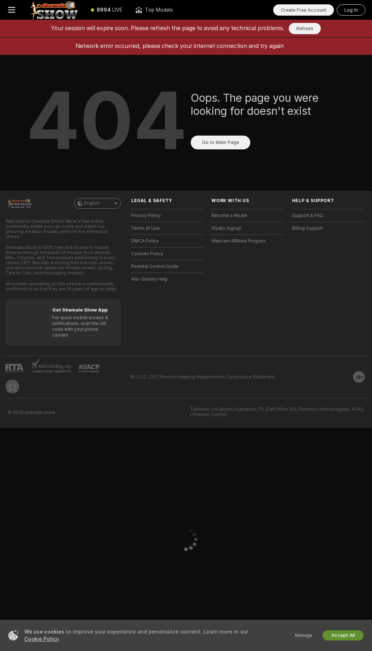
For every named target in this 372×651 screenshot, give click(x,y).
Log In (351, 10)
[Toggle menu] (11, 10)
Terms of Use (145, 228)
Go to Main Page (220, 142)
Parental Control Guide (154, 266)
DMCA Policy (145, 241)
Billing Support (307, 228)
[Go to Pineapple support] (12, 386)
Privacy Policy (146, 215)
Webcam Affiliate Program (238, 241)
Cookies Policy (147, 253)
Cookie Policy (41, 639)
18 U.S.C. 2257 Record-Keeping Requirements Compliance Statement (201, 376)
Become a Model (229, 215)
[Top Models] (154, 10)
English (97, 203)
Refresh (304, 28)
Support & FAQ (307, 215)
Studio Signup (226, 228)
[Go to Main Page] (53, 10)
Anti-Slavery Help (149, 279)
